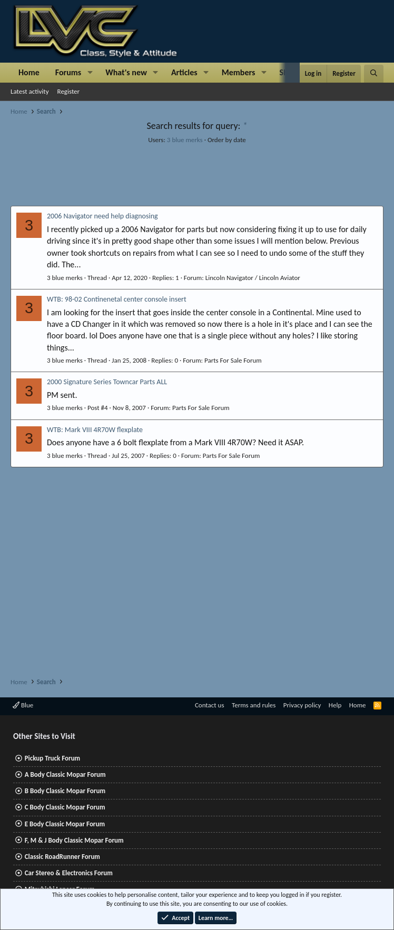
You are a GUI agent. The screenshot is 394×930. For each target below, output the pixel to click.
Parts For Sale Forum (233, 360)
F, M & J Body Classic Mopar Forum (74, 840)
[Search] (373, 74)
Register (68, 91)
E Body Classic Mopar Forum (65, 824)
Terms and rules (253, 705)
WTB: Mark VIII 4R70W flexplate (95, 429)
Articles (184, 72)
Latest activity (30, 91)
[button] (89, 73)
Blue (23, 705)
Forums (68, 72)
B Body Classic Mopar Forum (65, 791)
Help (335, 705)
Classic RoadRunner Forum (62, 857)
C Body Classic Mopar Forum (65, 807)
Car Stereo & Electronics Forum (69, 873)
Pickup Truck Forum (52, 758)
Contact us (209, 705)
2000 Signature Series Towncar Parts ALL (107, 381)
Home (29, 72)
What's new (126, 72)
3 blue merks (185, 140)
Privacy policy (302, 705)
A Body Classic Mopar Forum (65, 774)
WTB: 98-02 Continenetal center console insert (116, 299)
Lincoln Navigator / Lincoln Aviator (252, 278)
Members (238, 72)
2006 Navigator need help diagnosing (102, 216)
